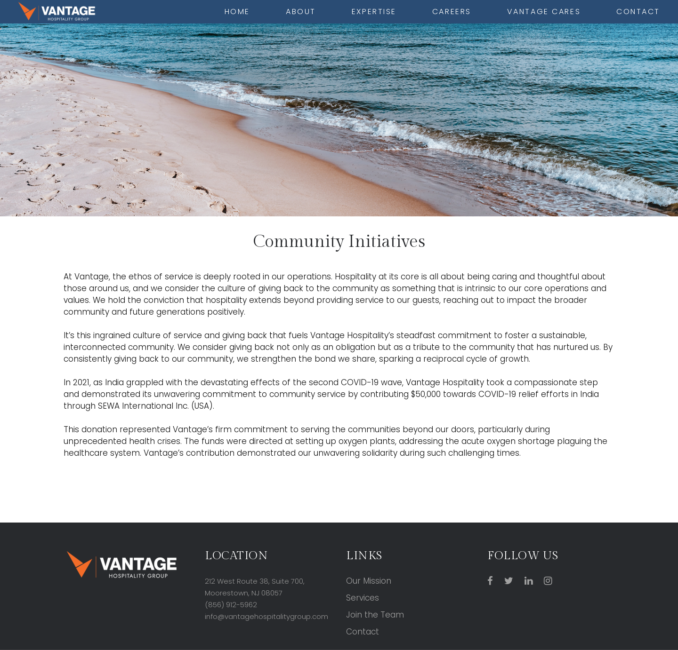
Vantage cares (544, 11)
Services (362, 597)
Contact (638, 11)
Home (237, 11)
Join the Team (375, 614)
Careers (451, 11)
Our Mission (368, 581)
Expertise (374, 11)
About (301, 11)
